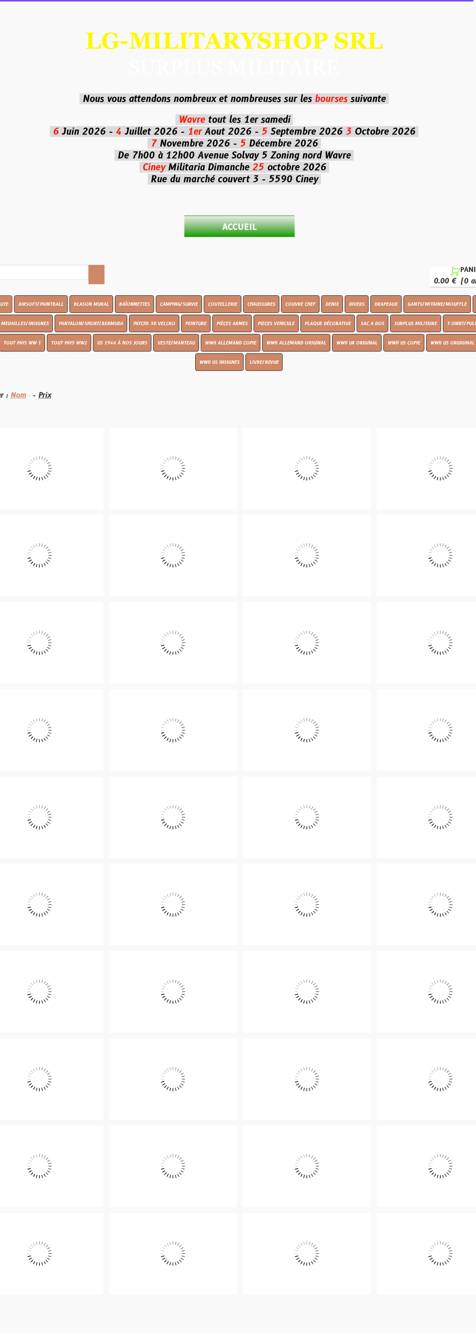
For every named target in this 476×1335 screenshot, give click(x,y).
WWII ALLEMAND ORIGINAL (296, 343)
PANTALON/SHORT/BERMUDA (91, 323)
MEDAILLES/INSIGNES (25, 323)
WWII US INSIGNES (219, 362)
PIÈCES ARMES (232, 323)
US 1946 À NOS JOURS (122, 343)
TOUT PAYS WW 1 (22, 343)
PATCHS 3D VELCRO (154, 323)
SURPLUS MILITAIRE (415, 323)
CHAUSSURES (261, 304)
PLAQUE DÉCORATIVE (328, 323)
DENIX (332, 304)
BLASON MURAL (91, 304)
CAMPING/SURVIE (179, 304)
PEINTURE (195, 323)
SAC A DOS (372, 323)
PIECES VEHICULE (276, 323)
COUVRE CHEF (300, 304)
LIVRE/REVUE (264, 362)
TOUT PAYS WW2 (69, 343)
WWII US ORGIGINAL (452, 343)
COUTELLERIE (222, 304)
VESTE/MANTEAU (176, 343)
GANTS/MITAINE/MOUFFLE (437, 304)
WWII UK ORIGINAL (356, 343)
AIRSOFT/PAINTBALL (41, 304)
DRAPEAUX (386, 304)
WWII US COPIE (403, 343)
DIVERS (356, 304)
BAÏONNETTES (134, 304)
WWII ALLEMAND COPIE (230, 343)
